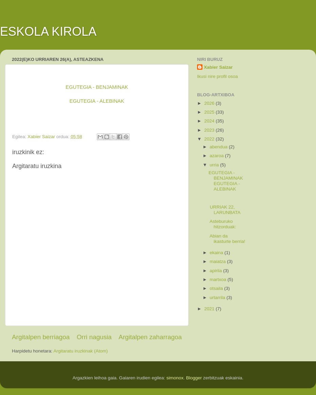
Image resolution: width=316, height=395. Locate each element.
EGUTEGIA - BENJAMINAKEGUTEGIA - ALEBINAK (226, 181)
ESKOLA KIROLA (48, 31)
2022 (210, 139)
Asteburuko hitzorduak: (222, 224)
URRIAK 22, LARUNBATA (225, 209)
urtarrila (218, 297)
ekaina (217, 252)
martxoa (219, 279)
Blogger (194, 377)
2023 (210, 130)
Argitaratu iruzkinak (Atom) (80, 350)
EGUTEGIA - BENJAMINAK (97, 87)
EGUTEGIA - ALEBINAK (97, 101)
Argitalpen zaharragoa (150, 337)
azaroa (217, 155)
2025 (210, 112)
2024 (210, 121)
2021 (210, 308)
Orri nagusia (94, 337)
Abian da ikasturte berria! (227, 238)
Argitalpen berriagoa (41, 337)
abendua (219, 146)
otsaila (217, 288)
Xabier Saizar (218, 67)
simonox (174, 377)
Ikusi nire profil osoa (217, 76)
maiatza (218, 261)
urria (215, 164)
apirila (216, 270)
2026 (210, 103)
